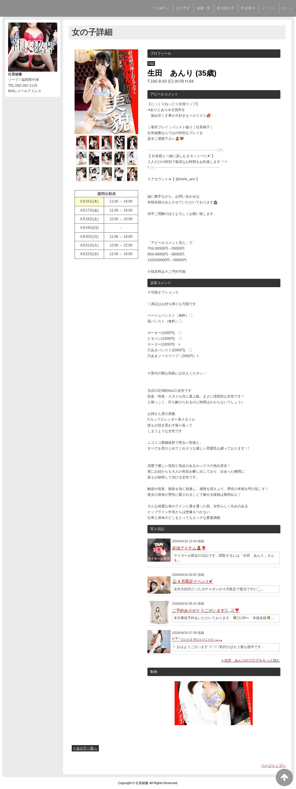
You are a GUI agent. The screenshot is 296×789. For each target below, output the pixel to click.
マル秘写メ (161, 8)
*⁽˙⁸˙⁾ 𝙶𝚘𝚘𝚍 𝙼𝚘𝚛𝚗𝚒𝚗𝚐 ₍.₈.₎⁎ (197, 639)
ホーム (287, 8)
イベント (269, 8)
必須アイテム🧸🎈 (189, 548)
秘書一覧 (204, 8)
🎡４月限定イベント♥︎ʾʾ (192, 581)
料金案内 (248, 8)
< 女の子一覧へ (85, 748)
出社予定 (183, 8)
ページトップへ (273, 766)
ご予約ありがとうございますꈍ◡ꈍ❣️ (205, 610)
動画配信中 (226, 8)
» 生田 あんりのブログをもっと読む (250, 660)
